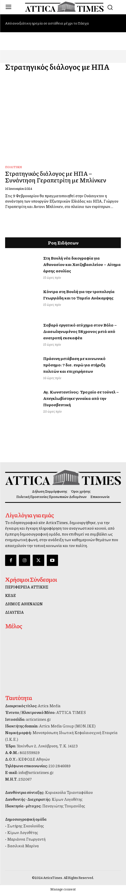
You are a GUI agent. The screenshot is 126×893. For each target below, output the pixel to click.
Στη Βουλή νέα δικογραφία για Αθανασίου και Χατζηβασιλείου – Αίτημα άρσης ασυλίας (82, 264)
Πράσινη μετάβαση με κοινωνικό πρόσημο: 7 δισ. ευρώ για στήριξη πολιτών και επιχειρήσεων (74, 364)
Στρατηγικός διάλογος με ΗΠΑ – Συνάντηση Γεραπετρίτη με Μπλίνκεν (55, 176)
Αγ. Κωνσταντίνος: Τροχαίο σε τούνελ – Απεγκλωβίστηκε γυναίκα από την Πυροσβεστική (81, 398)
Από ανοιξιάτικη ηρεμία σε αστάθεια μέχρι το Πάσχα (47, 23)
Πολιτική (13, 167)
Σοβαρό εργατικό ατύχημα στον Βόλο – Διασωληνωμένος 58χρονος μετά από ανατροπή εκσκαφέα (80, 331)
